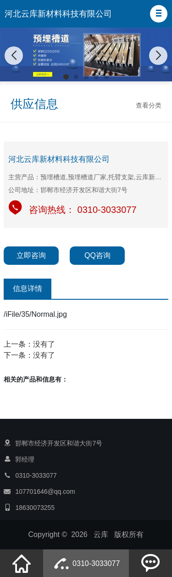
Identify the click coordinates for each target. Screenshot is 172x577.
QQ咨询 (97, 255)
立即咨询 (31, 255)
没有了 (44, 344)
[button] (158, 14)
